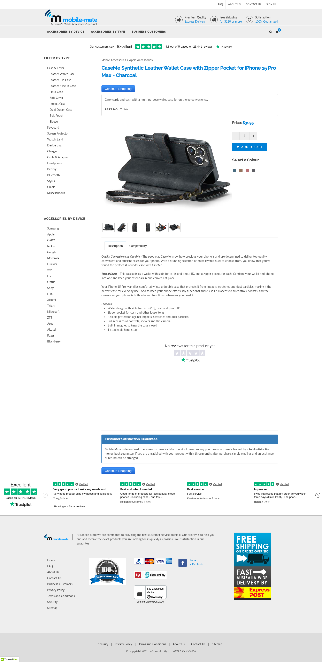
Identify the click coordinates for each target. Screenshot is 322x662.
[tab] (115, 246)
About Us (234, 4)
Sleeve (54, 121)
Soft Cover (56, 97)
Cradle (51, 187)
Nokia (51, 246)
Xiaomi (51, 299)
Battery (51, 169)
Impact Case (57, 103)
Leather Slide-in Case (63, 86)
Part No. (111, 109)
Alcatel (51, 329)
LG (49, 276)
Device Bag (54, 145)
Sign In (271, 4)
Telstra (51, 305)
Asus (50, 323)
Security (52, 602)
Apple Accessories (141, 60)
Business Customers (59, 584)
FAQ (220, 4)
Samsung (53, 228)
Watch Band (55, 139)
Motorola (53, 258)
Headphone (54, 163)
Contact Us (253, 4)
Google (51, 252)
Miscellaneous (56, 193)
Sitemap (52, 607)
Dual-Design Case (61, 109)
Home (51, 560)
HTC (50, 294)
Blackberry (54, 341)
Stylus (51, 181)
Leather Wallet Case (62, 74)
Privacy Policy (55, 590)
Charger (52, 151)
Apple (50, 234)
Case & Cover (55, 68)
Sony (50, 288)
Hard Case (56, 92)
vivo (49, 270)
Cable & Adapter (57, 157)
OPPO (51, 240)
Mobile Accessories (113, 60)
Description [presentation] (115, 246)
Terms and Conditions (61, 596)
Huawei (52, 264)
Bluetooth (53, 175)
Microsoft (53, 311)
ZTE (49, 317)
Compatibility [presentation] (138, 246)
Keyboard (53, 127)
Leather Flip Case (60, 80)
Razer (50, 335)
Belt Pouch (56, 115)
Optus (51, 282)
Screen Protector (58, 133)
